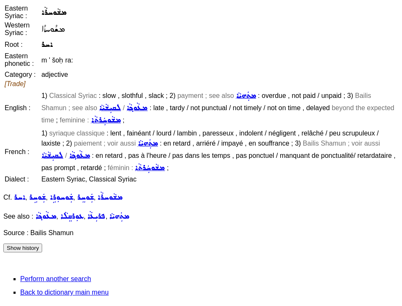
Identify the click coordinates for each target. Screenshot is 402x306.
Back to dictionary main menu (64, 292)
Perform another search (55, 278)
